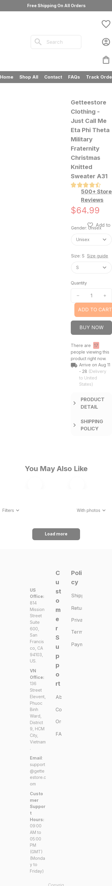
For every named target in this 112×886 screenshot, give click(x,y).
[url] (38, 855)
